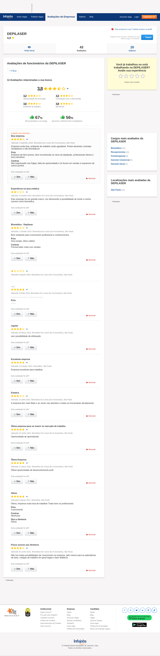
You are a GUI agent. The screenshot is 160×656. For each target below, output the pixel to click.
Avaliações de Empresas (61, 16)
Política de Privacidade (75, 629)
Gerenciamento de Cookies (50, 623)
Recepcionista (118, 152)
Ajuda (69, 612)
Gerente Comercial (120, 160)
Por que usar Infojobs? (49, 615)
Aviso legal (71, 626)
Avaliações (81, 48)
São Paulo (116, 190)
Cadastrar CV (149, 17)
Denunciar (91, 178)
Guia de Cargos (96, 620)
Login (136, 17)
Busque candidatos (74, 620)
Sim (17, 177)
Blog (91, 17)
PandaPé (70, 623)
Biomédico (116, 148)
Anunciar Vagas (73, 618)
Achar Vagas (22, 17)
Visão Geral (29, 48)
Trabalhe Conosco (47, 618)
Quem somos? (46, 612)
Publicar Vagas (37, 17)
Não (31, 177)
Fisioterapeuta (118, 156)
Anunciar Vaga (126, 17)
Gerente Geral (118, 164)
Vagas (92, 618)
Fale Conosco (45, 626)
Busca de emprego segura (100, 629)
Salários (82, 17)
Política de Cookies (47, 620)
